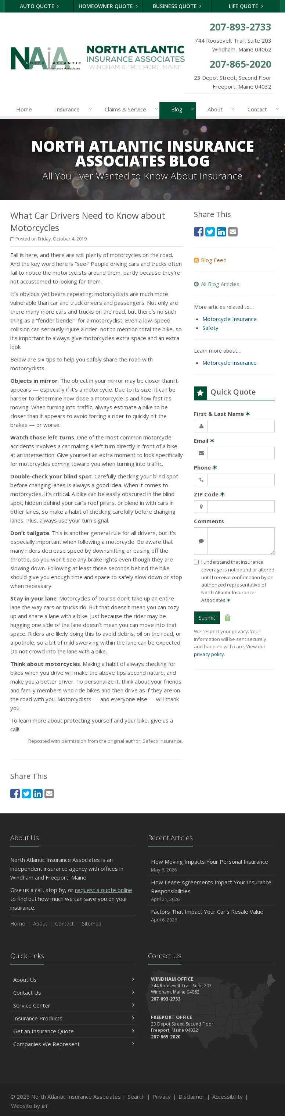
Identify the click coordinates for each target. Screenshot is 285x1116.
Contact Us (73, 992)
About (219, 109)
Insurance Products (73, 1018)
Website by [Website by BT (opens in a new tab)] (29, 1105)
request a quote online (103, 890)
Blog (181, 109)
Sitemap (91, 923)
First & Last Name (222, 413)
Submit (207, 617)
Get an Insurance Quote (73, 1031)
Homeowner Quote (108, 6)
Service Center (73, 1005)
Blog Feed (210, 260)
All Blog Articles (216, 284)
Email (204, 440)
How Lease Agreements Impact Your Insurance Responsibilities (211, 890)
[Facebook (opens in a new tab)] (15, 793)
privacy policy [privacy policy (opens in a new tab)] (209, 654)
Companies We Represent (73, 1044)
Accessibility (227, 1096)
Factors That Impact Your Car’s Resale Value (211, 916)
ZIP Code (209, 494)
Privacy (161, 1096)
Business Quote (177, 6)
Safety (210, 327)
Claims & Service (130, 109)
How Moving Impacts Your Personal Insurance (211, 866)
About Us (73, 979)
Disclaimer (191, 1096)
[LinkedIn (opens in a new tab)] (38, 793)
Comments (209, 521)
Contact (262, 109)
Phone (205, 467)
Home (24, 109)
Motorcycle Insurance (229, 318)
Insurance (72, 109)
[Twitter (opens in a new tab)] (26, 793)
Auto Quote (39, 6)
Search (136, 1096)
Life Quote (246, 6)
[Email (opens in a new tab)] (49, 793)
